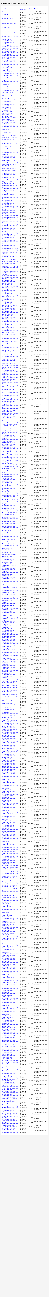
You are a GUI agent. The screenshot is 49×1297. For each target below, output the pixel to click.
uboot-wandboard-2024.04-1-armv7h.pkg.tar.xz (8, 1153)
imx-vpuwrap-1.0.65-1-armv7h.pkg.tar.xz (10, 390)
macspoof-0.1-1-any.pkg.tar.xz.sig (8, 631)
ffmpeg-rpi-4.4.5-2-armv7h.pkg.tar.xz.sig (10, 202)
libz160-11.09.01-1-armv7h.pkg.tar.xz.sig (10, 611)
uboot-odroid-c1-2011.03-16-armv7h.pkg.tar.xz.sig (10, 1036)
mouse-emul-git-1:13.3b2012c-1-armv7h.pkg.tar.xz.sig (10, 641)
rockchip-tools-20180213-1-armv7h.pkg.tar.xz (8, 768)
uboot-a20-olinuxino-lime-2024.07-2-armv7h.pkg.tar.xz (9, 859)
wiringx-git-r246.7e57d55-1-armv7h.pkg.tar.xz (8, 1224)
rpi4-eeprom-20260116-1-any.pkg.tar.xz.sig (10, 783)
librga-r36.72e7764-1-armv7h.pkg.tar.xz (10, 586)
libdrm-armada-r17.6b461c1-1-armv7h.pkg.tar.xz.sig (10, 550)
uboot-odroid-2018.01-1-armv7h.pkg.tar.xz (10, 1021)
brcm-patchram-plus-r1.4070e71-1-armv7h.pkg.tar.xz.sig (10, 71)
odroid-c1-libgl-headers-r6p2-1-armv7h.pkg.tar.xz (8, 656)
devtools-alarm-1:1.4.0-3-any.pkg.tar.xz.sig (8, 111)
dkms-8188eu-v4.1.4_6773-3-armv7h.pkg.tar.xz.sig (10, 121)
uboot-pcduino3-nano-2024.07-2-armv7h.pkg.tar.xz (9, 1092)
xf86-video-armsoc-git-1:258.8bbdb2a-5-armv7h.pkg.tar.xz (10, 1244)
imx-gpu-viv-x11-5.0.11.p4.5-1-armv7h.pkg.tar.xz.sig (10, 374)
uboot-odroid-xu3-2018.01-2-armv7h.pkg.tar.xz (8, 1051)
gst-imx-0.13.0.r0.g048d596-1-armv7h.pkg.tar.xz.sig (10, 314)
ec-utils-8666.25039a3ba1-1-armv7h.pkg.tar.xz (8, 177)
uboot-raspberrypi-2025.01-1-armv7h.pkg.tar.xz (8, 1102)
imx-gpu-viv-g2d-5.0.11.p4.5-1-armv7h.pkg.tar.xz (8, 339)
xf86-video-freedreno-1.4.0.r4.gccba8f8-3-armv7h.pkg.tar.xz (10, 1266)
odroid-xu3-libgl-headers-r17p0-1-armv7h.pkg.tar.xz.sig (10, 702)
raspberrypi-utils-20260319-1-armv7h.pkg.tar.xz (8, 758)
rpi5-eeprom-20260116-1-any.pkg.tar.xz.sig (10, 793)
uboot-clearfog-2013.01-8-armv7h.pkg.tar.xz (8, 930)
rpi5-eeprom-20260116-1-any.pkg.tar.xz (10, 788)
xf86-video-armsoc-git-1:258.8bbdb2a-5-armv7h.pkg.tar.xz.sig (10, 1249)
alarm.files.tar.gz (8, 35)
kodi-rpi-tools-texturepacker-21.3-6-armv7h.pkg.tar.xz (10, 525)
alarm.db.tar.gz (7, 20)
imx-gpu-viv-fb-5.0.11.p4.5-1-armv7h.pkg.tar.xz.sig (10, 334)
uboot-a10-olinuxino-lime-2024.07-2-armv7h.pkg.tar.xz (9, 818)
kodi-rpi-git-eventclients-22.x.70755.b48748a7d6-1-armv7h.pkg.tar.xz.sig (10, 462)
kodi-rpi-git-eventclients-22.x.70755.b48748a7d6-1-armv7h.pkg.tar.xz (10, 455)
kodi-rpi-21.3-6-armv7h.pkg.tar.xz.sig (10, 405)
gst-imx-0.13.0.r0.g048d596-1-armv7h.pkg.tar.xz (10, 309)
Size (31, 9)
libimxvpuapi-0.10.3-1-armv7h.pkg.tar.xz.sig (10, 570)
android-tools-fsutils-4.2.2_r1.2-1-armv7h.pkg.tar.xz (10, 55)
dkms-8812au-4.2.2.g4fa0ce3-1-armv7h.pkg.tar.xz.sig (10, 141)
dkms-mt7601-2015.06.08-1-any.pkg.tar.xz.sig (8, 152)
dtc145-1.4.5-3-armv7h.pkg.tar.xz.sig (10, 172)
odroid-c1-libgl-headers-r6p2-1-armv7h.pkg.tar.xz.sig (10, 661)
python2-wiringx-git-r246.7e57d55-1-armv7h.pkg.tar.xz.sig (10, 742)
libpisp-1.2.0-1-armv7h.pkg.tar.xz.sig (10, 581)
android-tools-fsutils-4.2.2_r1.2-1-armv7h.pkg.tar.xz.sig (10, 60)
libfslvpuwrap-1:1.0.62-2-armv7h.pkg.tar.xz (8, 555)
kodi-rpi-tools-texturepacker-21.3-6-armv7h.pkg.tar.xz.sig (10, 530)
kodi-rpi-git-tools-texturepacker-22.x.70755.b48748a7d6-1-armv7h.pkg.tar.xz (10, 470)
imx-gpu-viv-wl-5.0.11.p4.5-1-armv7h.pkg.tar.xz (8, 359)
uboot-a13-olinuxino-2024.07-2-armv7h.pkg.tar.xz (9, 839)
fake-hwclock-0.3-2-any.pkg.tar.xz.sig (9, 192)
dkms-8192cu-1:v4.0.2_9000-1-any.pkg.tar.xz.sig (8, 131)
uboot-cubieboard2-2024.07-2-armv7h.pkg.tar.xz (8, 950)
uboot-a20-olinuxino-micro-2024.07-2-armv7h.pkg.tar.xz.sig (10, 884)
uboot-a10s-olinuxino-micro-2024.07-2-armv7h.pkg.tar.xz (10, 829)
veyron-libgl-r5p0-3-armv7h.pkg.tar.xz (9, 1183)
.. (3, 12)
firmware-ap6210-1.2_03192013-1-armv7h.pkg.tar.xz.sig (10, 233)
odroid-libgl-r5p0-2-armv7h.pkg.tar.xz (9, 677)
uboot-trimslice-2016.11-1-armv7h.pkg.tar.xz (8, 1112)
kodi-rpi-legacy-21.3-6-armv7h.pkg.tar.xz (10, 484)
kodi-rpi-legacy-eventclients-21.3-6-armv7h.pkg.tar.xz (9, 504)
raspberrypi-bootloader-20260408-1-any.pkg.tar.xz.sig (10, 753)
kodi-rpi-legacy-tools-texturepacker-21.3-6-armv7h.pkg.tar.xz (10, 515)
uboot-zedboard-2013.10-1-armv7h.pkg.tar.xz (8, 1163)
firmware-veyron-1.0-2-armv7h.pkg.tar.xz (10, 299)
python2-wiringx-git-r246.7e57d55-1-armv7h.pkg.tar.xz (9, 737)
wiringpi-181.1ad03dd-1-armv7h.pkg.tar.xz (10, 1214)
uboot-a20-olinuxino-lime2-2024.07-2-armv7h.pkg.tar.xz (9, 869)
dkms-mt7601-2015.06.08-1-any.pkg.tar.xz (7, 147)
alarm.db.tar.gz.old (9, 25)
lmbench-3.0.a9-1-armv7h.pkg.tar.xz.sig (10, 621)
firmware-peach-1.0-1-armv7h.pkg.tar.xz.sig (10, 283)
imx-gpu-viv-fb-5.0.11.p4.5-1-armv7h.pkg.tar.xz (8, 329)
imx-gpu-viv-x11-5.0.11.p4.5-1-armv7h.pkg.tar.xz (8, 369)
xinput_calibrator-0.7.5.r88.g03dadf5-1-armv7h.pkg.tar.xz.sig (10, 1291)
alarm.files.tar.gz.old (10, 40)
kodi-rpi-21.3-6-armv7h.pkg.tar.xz (8, 400)
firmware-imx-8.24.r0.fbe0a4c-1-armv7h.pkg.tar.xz (8, 268)
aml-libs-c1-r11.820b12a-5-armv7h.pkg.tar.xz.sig (10, 50)
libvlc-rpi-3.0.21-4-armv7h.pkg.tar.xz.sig (10, 601)
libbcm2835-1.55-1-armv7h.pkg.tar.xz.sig (10, 540)
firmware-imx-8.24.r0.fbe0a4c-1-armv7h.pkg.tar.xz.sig (10, 273)
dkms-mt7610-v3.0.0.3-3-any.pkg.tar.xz (10, 157)
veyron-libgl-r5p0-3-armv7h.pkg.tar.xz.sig (10, 1188)
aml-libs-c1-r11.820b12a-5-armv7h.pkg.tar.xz (8, 45)
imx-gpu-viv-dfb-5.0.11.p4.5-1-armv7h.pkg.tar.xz (8, 319)
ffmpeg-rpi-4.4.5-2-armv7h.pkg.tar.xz (9, 197)
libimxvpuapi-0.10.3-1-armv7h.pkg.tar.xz (10, 565)
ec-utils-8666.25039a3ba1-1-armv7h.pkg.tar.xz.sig (10, 182)
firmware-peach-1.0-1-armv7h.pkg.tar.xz (10, 278)
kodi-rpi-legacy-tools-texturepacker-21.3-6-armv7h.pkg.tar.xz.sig (10, 520)
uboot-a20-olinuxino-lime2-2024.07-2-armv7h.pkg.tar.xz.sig (10, 874)
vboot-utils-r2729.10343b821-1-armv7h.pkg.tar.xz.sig (10, 1178)
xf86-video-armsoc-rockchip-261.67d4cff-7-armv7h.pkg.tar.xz (10, 1254)
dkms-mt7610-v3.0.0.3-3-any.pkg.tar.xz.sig (10, 162)
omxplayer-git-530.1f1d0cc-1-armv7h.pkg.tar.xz (8, 717)
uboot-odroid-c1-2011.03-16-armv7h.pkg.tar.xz (8, 1031)
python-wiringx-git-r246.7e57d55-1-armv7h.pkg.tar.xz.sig (10, 732)
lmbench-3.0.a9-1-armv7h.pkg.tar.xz (8, 616)
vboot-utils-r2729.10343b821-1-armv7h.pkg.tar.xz (8, 1173)
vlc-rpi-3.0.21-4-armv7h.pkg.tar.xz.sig (10, 1198)
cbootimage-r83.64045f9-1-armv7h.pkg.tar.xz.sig (10, 81)
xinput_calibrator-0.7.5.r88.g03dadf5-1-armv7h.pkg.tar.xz (10, 1286)
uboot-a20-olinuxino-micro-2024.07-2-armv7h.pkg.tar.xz (9, 879)
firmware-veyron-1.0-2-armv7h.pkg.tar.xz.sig (10, 304)
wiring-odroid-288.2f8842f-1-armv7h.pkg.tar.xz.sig (10, 1208)
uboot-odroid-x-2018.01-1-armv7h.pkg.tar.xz (8, 1041)
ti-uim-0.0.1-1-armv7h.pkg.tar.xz (8, 808)
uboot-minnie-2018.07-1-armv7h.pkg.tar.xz (10, 1011)
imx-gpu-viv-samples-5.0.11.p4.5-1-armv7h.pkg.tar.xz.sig (10, 354)
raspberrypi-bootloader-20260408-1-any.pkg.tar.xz (10, 748)
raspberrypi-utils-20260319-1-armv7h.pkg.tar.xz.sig (10, 763)
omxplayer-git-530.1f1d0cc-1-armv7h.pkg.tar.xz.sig (10, 722)
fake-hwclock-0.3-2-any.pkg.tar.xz (9, 187)
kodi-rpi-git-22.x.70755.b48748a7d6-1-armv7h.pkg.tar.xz (10, 430)
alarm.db (5, 15)
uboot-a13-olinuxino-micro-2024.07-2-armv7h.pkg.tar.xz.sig (10, 854)
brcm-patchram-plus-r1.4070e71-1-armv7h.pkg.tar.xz (9, 65)
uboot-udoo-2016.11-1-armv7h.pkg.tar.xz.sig (10, 1128)
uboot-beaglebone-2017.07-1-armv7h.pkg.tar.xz (8, 899)
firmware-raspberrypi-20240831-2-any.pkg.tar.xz (10, 288)
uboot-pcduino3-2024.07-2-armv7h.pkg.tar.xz (8, 1082)
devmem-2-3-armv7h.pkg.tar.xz (8, 96)
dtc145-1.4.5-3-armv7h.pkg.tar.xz (8, 167)
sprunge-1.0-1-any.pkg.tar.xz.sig (8, 803)
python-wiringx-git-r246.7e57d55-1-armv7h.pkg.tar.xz (9, 727)
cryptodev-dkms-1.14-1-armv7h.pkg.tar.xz (10, 86)
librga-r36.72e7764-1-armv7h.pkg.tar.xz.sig (10, 591)
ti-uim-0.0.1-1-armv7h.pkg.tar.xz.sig (10, 814)
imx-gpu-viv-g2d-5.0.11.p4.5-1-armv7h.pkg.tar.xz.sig (10, 344)
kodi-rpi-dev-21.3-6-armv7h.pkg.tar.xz (9, 410)
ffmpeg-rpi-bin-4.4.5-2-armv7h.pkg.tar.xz (10, 207)
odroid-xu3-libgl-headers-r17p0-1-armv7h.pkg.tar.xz (8, 697)
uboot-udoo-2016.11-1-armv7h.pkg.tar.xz (10, 1122)
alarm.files (6, 30)
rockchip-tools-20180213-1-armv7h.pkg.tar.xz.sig (10, 773)
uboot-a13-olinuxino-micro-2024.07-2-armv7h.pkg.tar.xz (9, 849)
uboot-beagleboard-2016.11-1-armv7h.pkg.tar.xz (8, 889)
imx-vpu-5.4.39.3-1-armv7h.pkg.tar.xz (9, 380)
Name (4, 9)
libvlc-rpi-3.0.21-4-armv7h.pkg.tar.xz (9, 596)
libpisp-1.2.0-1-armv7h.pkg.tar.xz (8, 575)
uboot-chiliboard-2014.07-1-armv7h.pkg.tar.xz (8, 920)
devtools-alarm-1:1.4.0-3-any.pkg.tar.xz (7, 106)
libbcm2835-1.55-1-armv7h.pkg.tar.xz (8, 535)
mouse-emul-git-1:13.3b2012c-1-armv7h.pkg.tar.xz (8, 636)
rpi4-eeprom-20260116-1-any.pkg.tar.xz (10, 778)
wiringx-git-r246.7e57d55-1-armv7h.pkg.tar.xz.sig (10, 1229)
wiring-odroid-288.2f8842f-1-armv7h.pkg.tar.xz (8, 1203)
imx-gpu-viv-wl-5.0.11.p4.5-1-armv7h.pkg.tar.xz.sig (10, 364)
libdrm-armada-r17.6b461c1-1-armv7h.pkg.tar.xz (8, 545)
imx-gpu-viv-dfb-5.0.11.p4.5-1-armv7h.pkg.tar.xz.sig (10, 324)
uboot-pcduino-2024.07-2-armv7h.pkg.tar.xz (10, 1072)
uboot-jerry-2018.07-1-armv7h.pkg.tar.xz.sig (10, 996)
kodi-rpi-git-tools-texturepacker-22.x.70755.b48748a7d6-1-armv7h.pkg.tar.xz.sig (10, 478)
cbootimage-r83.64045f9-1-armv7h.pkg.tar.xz (8, 76)
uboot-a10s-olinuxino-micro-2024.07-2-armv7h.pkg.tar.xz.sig (10, 834)
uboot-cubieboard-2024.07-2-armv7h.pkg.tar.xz (8, 940)
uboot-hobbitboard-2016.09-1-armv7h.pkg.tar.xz (8, 981)
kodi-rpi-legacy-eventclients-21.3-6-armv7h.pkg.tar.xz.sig (10, 509)
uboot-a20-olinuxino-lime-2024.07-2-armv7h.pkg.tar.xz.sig (10, 864)
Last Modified (23, 9)
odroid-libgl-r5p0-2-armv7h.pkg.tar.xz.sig (10, 682)
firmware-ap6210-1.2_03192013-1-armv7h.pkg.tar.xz (8, 228)
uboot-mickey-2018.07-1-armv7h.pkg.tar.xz (10, 1001)
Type (36, 9)
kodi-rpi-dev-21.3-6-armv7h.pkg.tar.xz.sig (10, 415)
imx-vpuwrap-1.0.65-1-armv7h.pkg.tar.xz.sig (10, 395)
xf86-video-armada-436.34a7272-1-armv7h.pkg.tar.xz (8, 1234)
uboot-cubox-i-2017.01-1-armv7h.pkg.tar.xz (10, 971)
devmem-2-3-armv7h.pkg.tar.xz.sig (10, 101)
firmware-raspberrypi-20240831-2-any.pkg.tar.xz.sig (10, 293)
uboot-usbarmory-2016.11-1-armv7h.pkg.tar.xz (8, 1132)
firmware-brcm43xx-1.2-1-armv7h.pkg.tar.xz (10, 248)
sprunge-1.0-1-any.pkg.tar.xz (7, 798)
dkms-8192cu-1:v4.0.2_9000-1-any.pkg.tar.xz (8, 126)
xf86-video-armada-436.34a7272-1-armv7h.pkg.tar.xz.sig (10, 1239)
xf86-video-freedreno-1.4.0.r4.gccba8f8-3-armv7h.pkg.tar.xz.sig (10, 1271)
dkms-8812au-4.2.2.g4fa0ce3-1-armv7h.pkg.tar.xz (8, 136)
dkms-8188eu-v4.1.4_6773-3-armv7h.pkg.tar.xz (8, 116)
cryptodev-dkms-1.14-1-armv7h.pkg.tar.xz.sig (10, 91)
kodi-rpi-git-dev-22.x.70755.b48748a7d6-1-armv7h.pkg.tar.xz (10, 442)
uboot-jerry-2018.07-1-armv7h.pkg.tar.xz (10, 991)
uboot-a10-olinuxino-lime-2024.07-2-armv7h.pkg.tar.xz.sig (10, 824)
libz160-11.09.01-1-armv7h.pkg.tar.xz (9, 606)
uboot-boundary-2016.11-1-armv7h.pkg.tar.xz (8, 910)
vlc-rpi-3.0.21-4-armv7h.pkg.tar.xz (8, 1193)
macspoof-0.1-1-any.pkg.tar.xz (7, 626)
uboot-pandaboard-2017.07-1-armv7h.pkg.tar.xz (8, 1062)
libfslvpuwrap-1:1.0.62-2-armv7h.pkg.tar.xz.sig (10, 560)
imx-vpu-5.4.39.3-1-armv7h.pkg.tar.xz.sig (10, 385)
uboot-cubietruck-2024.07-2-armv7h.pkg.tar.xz (8, 960)
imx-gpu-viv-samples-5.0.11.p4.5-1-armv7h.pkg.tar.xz (9, 349)
